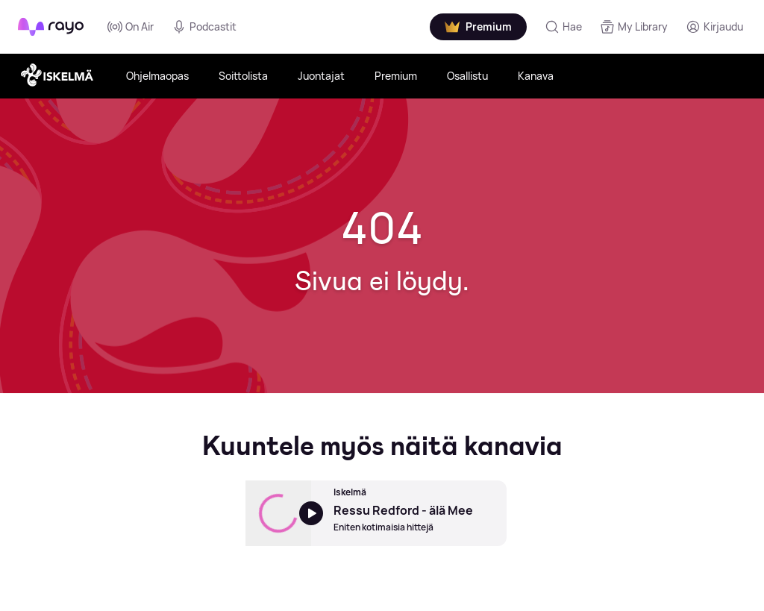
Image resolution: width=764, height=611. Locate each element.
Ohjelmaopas (157, 76)
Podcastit (204, 26)
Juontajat (321, 76)
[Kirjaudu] (714, 27)
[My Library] (634, 27)
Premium (396, 76)
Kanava (536, 76)
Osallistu (467, 76)
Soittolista (243, 76)
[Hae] (563, 27)
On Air (130, 26)
